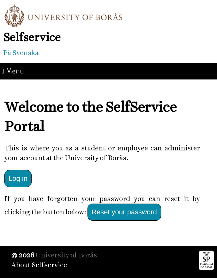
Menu (13, 71)
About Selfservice (39, 265)
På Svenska (21, 53)
